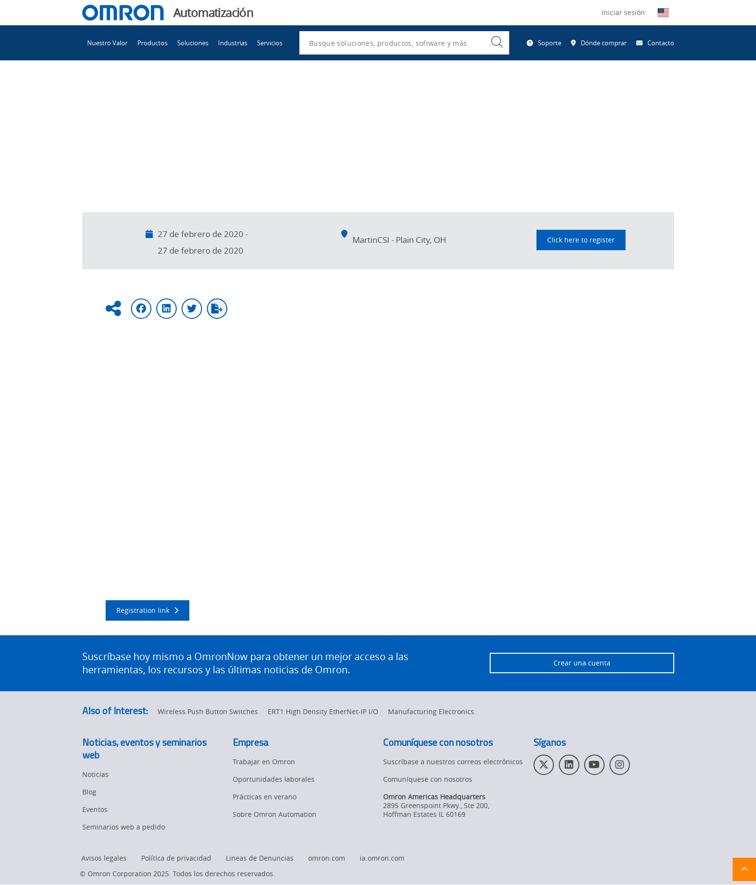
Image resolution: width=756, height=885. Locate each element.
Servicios (269, 42)
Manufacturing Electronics (431, 712)
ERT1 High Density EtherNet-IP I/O (323, 712)
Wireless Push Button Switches (208, 712)
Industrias (232, 42)
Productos (152, 42)
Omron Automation (113, 91)
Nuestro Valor (107, 42)
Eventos (172, 91)
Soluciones (192, 42)
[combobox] (404, 43)
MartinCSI (160, 393)
